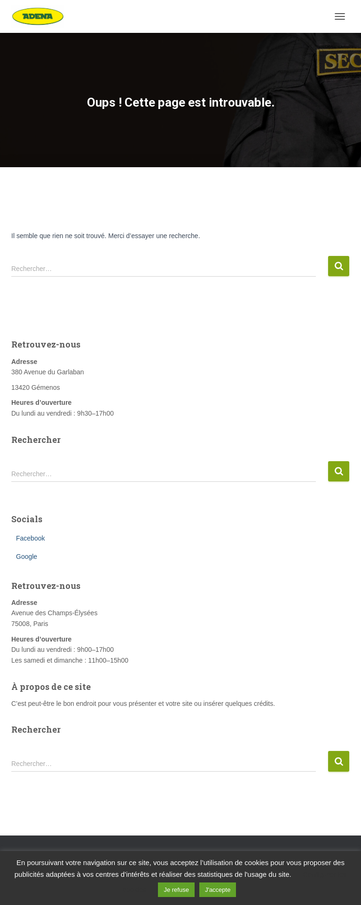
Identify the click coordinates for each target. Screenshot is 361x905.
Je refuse (176, 889)
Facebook (30, 538)
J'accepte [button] (218, 889)
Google (26, 556)
